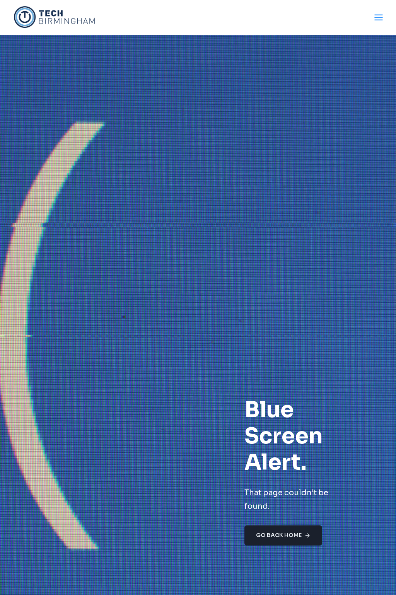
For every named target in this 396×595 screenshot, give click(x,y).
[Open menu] (378, 17)
